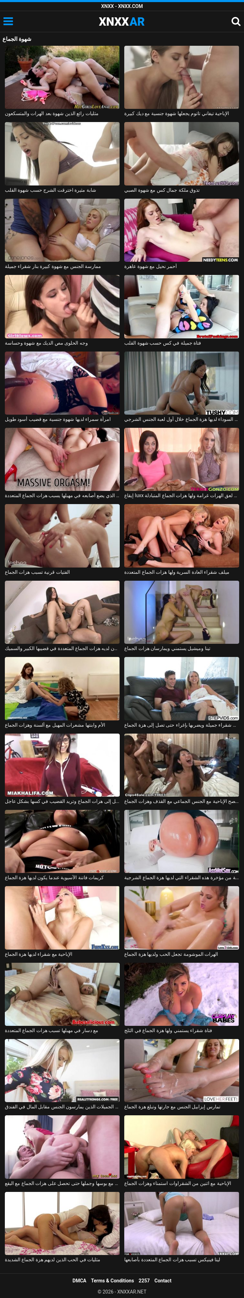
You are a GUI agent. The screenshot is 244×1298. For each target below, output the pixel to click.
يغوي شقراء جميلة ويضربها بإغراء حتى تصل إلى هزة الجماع (181, 725)
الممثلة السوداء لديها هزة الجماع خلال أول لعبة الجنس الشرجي (181, 419)
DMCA (80, 1280)
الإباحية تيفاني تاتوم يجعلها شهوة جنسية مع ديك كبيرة (176, 113)
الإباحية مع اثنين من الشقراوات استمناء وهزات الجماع (177, 1183)
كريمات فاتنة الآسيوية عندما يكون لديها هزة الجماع (54, 877)
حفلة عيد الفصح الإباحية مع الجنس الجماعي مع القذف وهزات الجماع (181, 801)
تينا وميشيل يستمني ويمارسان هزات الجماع (167, 648)
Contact (162, 1280)
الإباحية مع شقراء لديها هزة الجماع (38, 954)
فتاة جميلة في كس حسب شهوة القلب (162, 343)
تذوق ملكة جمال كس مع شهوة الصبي (162, 190)
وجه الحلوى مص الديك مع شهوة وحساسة (46, 343)
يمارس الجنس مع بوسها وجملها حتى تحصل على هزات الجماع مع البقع (62, 1183)
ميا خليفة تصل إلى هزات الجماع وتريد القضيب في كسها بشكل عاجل (62, 801)
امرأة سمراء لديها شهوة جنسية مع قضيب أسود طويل (58, 419)
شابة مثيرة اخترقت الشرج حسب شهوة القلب (50, 190)
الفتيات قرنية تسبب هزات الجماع (37, 572)
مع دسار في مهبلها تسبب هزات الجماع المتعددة (51, 1030)
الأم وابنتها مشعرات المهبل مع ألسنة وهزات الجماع (55, 725)
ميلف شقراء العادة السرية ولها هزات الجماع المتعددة (176, 572)
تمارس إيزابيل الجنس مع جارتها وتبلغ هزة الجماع (172, 1106)
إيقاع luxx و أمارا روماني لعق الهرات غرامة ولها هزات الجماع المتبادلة (181, 495)
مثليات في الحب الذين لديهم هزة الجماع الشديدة (52, 1259)
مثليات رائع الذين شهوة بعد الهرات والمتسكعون (52, 113)
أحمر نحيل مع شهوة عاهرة (150, 266)
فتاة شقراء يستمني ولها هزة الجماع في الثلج (168, 1030)
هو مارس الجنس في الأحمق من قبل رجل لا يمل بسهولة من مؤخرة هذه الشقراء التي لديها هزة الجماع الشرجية (181, 877)
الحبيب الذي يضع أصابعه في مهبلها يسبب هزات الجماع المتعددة (62, 495)
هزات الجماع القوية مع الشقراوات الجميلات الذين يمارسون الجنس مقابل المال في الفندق (62, 1106)
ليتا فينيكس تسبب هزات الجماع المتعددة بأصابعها (172, 1259)
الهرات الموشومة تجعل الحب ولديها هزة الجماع (171, 954)
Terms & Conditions (112, 1280)
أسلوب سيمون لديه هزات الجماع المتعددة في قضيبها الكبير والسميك (62, 648)
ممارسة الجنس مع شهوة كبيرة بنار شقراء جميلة (53, 266)
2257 (144, 1280)
